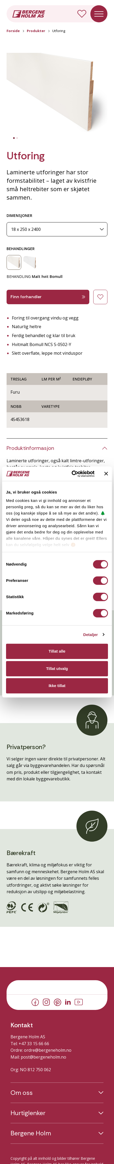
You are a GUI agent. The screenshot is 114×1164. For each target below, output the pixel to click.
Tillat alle (57, 651)
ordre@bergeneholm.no (47, 1050)
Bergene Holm (31, 1133)
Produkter (36, 30)
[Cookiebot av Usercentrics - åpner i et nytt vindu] (72, 473)
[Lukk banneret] (106, 474)
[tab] (14, 138)
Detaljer (90, 634)
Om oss (22, 1092)
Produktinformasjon (30, 448)
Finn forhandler (48, 296)
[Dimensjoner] (57, 229)
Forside (13, 30)
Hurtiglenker (28, 1113)
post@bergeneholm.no (43, 1057)
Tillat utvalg (57, 668)
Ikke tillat (57, 685)
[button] (57, 94)
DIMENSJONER (19, 215)
